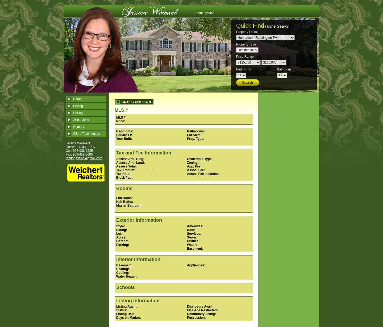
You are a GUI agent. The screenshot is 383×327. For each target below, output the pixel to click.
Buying (78, 106)
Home (77, 99)
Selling (78, 113)
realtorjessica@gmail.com (84, 158)
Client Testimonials (86, 134)
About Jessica (204, 13)
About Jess (81, 120)
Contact (78, 127)
